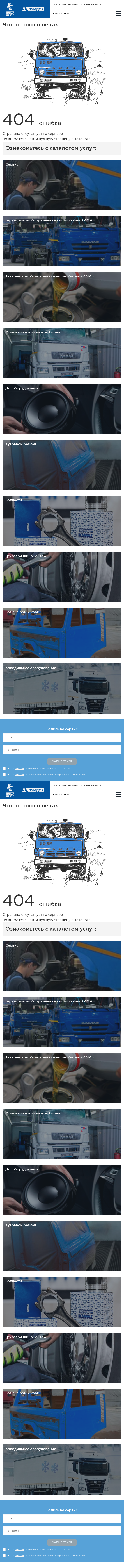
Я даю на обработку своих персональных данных (39, 768)
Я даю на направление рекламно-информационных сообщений (46, 774)
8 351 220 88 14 (61, 13)
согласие (19, 768)
